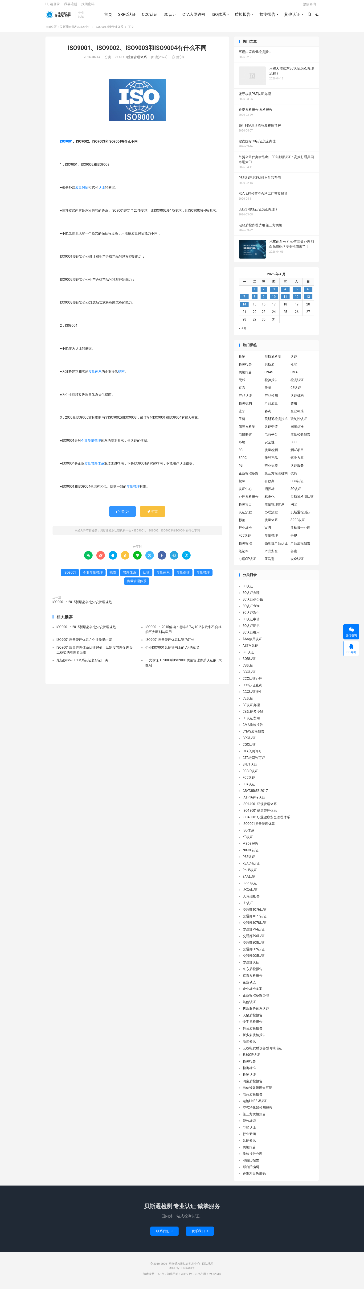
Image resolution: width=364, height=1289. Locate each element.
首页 (108, 16)
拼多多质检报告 (254, 1039)
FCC (293, 446)
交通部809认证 (254, 953)
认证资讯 (249, 1144)
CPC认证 (249, 742)
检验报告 (271, 383)
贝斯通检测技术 (276, 422)
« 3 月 (243, 332)
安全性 (269, 446)
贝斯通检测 (273, 360)
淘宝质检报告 (252, 1085)
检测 (242, 360)
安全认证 (297, 562)
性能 (293, 368)
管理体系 (129, 576)
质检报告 (242, 16)
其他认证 (292, 16)
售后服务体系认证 (256, 1012)
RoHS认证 (250, 874)
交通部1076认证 (254, 913)
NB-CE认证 (251, 854)
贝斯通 (269, 368)
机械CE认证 (251, 1058)
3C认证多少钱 (253, 603)
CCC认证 (149, 16)
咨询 (268, 414)
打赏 (152, 515)
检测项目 (245, 508)
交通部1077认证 (254, 920)
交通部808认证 (254, 946)
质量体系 (95, 375)
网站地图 (207, 1267)
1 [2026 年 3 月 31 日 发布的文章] (255, 293)
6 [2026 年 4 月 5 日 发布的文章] (308, 293)
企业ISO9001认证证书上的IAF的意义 (172, 651)
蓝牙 (242, 414)
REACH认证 (251, 867)
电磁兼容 (245, 438)
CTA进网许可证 (254, 761)
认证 (101, 191)
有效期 (269, 484)
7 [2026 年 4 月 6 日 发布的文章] (244, 300)
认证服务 (297, 469)
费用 (293, 407)
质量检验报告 (300, 438)
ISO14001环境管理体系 (260, 808)
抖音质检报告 (252, 1032)
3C (241, 453)
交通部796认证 (254, 940)
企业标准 (297, 414)
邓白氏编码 (251, 1171)
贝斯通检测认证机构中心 (59, 17)
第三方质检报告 (254, 1118)
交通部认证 (251, 966)
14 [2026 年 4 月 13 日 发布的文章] (244, 308)
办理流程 (271, 516)
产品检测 (271, 399)
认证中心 (245, 492)
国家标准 (297, 430)
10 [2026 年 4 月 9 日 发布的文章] (274, 300)
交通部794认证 (254, 933)
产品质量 (271, 407)
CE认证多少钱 (253, 715)
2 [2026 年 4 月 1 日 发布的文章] (264, 293)
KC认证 (248, 841)
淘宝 (293, 508)
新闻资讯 (249, 1045)
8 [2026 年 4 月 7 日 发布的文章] (255, 300)
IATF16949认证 (254, 801)
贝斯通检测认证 (302, 500)
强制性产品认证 (276, 547)
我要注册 (70, 6)
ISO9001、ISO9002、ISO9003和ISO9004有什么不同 (137, 51)
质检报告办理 (300, 531)
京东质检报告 (252, 973)
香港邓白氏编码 (254, 1177)
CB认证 (248, 669)
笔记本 (244, 554)
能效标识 (249, 1124)
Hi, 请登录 (52, 6)
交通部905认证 (254, 959)
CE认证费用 (251, 722)
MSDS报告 (250, 847)
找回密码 (87, 6)
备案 (293, 554)
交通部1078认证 (254, 926)
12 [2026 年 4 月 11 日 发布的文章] (297, 300)
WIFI (268, 531)
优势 (293, 477)
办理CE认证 (247, 562)
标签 (242, 523)
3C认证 (169, 16)
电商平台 (271, 438)
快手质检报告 (252, 1025)
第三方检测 (247, 430)
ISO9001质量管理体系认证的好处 (169, 643)
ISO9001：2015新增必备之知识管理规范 (82, 605)
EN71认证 (250, 768)
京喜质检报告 (252, 979)
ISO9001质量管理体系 (109, 30)
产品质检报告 (300, 547)
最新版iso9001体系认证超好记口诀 (82, 664)
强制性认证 (298, 422)
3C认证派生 (251, 616)
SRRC (243, 461)
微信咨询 (309, 6)
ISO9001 (66, 145)
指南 (121, 375)
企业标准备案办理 (256, 999)
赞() (178, 61)
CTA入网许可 (193, 16)
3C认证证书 (251, 629)
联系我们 (164, 1234)
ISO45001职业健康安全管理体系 (266, 821)
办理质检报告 (248, 500)
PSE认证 (249, 860)
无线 (242, 383)
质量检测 (271, 453)
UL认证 (248, 907)
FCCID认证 (250, 775)
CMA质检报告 (253, 728)
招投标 (269, 492)
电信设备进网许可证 (257, 1091)
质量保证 (81, 191)
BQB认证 (249, 662)
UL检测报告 (251, 900)
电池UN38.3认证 (255, 1105)
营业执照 (271, 469)
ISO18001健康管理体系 (260, 814)
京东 (242, 391)
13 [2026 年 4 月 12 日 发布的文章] (308, 300)
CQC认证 (249, 748)
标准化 (269, 500)
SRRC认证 (126, 16)
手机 (242, 422)
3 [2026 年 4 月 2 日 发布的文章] (274, 293)
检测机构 (245, 407)
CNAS (269, 376)
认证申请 (271, 430)
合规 (293, 539)
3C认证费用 (251, 636)
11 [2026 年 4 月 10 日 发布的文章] (285, 300)
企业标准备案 (248, 477)
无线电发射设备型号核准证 (262, 1052)
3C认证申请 (251, 623)
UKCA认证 (250, 893)
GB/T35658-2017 (255, 794)
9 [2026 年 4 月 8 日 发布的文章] (264, 300)
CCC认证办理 (252, 682)
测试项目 (297, 453)
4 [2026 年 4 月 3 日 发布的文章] (285, 293)
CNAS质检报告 (254, 735)
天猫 (268, 391)
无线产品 (271, 461)
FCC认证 (245, 539)
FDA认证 (249, 788)
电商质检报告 (252, 1098)
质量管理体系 (94, 467)
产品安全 (271, 554)
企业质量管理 (91, 444)
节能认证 (249, 1131)
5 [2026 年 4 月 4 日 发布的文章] (297, 293)
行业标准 (245, 531)
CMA (294, 376)
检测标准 (245, 547)
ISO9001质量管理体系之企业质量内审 (84, 643)
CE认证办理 (251, 709)
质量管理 (133, 490)
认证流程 (245, 516)
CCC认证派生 (252, 695)
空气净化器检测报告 (257, 1111)
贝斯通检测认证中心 (302, 516)
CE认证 (295, 391)
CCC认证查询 (252, 689)
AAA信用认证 (252, 643)
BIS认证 (248, 656)
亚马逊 (269, 562)
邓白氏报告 (251, 1164)
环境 (242, 446)
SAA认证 (249, 880)
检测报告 (267, 16)
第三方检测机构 (276, 477)
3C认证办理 (251, 596)
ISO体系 (218, 16)
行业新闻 (249, 1138)
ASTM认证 (250, 649)
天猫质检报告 (252, 1019)
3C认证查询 (251, 610)
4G (241, 469)
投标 (242, 484)
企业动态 (249, 986)
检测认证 (297, 383)
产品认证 (245, 399)
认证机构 (297, 399)
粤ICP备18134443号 (182, 1271)
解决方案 (297, 461)
